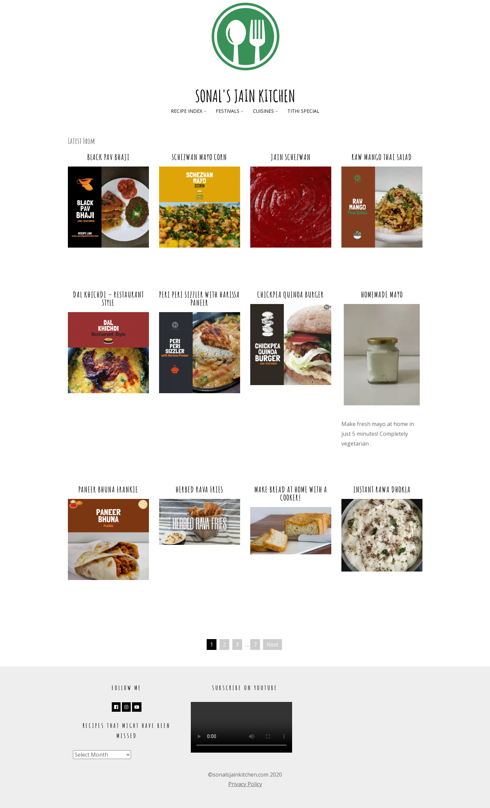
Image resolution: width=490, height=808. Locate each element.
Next (272, 644)
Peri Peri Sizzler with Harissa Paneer (199, 298)
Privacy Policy (245, 784)
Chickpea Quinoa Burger (290, 294)
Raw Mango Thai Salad (382, 157)
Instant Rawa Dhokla (382, 489)
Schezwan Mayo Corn (199, 157)
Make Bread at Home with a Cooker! (290, 493)
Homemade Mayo (382, 294)
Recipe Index (186, 111)
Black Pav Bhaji (108, 157)
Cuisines (263, 111)
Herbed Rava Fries (199, 489)
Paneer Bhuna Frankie (108, 489)
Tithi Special (303, 111)
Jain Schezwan (291, 157)
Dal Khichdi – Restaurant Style (108, 298)
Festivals (227, 111)
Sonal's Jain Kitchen (245, 95)
